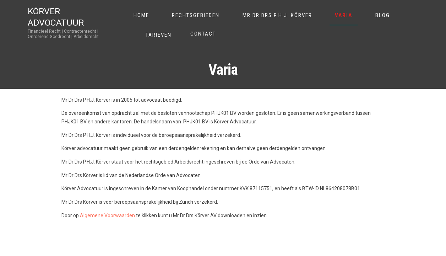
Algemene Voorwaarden (107, 215)
